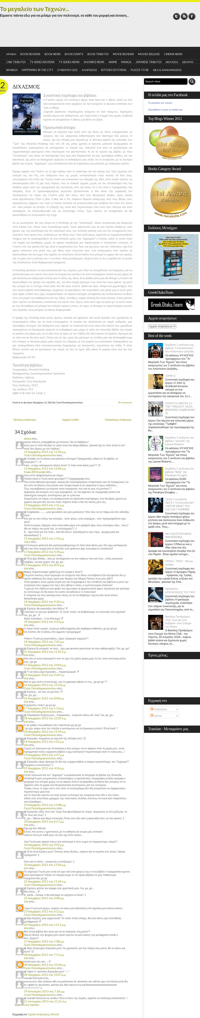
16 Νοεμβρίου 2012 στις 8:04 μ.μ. (44, 698)
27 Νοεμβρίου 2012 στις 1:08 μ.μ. (44, 941)
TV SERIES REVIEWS (42, 62)
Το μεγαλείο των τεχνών (160, 103)
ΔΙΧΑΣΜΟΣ (26, 87)
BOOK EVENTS (74, 54)
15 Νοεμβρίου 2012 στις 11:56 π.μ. (45, 651)
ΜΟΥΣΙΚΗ (172, 62)
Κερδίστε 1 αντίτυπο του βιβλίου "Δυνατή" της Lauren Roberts (179, 441)
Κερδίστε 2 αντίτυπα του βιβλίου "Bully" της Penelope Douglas (179, 472)
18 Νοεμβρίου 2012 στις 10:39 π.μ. (45, 718)
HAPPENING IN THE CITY (37, 70)
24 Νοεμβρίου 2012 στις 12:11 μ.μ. (45, 924)
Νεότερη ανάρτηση (25, 419)
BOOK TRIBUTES (98, 54)
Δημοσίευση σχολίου (27, 1004)
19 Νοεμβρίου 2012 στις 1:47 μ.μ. (44, 755)
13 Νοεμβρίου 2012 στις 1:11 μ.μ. (44, 505)
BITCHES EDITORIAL (114, 70)
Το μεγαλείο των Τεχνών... (34, 8)
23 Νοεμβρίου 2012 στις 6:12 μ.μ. (44, 911)
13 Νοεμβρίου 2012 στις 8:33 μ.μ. (44, 565)
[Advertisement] (100, 35)
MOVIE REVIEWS (123, 54)
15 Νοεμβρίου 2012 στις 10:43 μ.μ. (45, 665)
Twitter (176, 16)
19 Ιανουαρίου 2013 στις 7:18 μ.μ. (44, 991)
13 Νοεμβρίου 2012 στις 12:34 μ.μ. (45, 452)
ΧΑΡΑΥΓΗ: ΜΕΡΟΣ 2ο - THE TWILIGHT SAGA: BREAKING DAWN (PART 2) (180, 408)
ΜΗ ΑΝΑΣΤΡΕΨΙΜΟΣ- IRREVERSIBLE (179, 535)
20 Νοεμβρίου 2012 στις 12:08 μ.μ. (45, 805)
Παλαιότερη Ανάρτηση (118, 419)
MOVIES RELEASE (149, 54)
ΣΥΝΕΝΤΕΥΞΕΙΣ (67, 70)
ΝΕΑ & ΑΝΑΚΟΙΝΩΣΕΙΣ (167, 70)
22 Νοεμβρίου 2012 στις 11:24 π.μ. (45, 881)
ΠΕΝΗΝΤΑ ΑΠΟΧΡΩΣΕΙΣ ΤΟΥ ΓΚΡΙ (180, 590)
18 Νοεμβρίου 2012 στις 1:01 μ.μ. (44, 741)
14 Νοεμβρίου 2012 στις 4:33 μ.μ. (44, 621)
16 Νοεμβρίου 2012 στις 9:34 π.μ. (44, 675)
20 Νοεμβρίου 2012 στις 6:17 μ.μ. (44, 821)
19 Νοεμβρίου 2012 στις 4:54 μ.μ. (44, 768)
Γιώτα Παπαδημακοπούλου (40, 455)
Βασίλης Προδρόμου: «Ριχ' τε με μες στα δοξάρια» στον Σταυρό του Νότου (178, 621)
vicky (27, 541)
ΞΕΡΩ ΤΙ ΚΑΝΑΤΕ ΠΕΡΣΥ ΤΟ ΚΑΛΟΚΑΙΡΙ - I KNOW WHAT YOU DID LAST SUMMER (180, 504)
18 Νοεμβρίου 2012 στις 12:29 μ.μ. (45, 731)
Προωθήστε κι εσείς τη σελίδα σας (165, 109)
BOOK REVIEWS (30, 54)
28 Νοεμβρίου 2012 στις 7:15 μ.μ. (44, 954)
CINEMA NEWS (173, 54)
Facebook (192, 16)
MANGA (126, 62)
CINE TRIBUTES (16, 62)
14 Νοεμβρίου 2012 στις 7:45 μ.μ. (44, 641)
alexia (27, 438)
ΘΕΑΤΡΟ (187, 62)
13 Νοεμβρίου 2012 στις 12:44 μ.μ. (45, 468)
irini (26, 568)
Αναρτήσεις (159, 709)
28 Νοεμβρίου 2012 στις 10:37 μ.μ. (45, 974)
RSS (184, 16)
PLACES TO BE (140, 70)
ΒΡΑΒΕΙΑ (12, 70)
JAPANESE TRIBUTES (149, 62)
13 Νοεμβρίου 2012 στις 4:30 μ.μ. (44, 551)
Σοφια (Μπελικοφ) (34, 472)
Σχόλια (156, 715)
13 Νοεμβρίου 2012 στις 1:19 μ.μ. (44, 538)
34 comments (125, 402)
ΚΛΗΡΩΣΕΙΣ (89, 70)
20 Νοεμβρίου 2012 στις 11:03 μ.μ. (45, 864)
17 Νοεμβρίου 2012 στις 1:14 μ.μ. (44, 708)
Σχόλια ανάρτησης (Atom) (43, 1014)
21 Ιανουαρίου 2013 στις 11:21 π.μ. (45, 1001)
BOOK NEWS (53, 54)
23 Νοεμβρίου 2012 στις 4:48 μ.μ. (44, 898)
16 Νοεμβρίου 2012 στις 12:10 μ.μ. (45, 685)
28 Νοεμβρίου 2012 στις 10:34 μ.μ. (45, 964)
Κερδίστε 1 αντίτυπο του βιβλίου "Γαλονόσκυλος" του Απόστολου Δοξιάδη (179, 348)
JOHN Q (170, 375)
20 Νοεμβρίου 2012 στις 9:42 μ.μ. (44, 844)
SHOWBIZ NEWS (94, 62)
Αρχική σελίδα (70, 419)
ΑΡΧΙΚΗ (11, 54)
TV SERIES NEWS (69, 62)
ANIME (113, 62)
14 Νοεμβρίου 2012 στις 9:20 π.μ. (44, 601)
